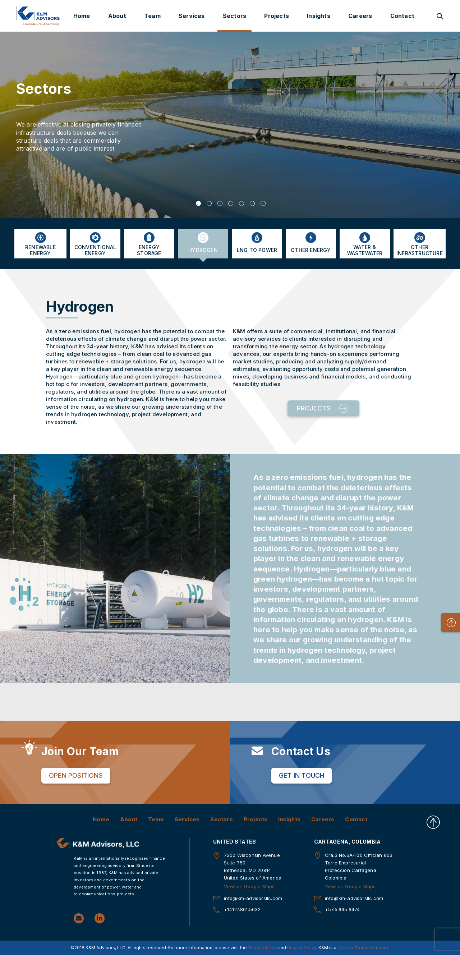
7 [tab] (263, 203)
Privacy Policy (301, 947)
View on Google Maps (249, 886)
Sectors (234, 15)
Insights (318, 15)
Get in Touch (301, 775)
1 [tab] (198, 203)
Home (81, 15)
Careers (360, 15)
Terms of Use (262, 947)
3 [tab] (219, 203)
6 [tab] (252, 203)
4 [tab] (230, 203)
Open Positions (76, 775)
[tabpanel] (230, 125)
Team (152, 15)
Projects (276, 15)
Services (192, 15)
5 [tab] (241, 203)
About (117, 15)
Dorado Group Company (362, 947)
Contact (402, 15)
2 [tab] (209, 203)
